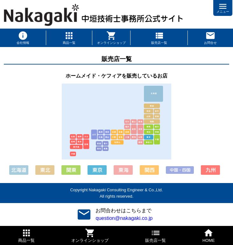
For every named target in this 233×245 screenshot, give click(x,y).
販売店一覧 (159, 42)
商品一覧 (69, 42)
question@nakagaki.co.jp (123, 218)
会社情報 (23, 42)
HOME (208, 240)
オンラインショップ (111, 42)
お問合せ (210, 42)
